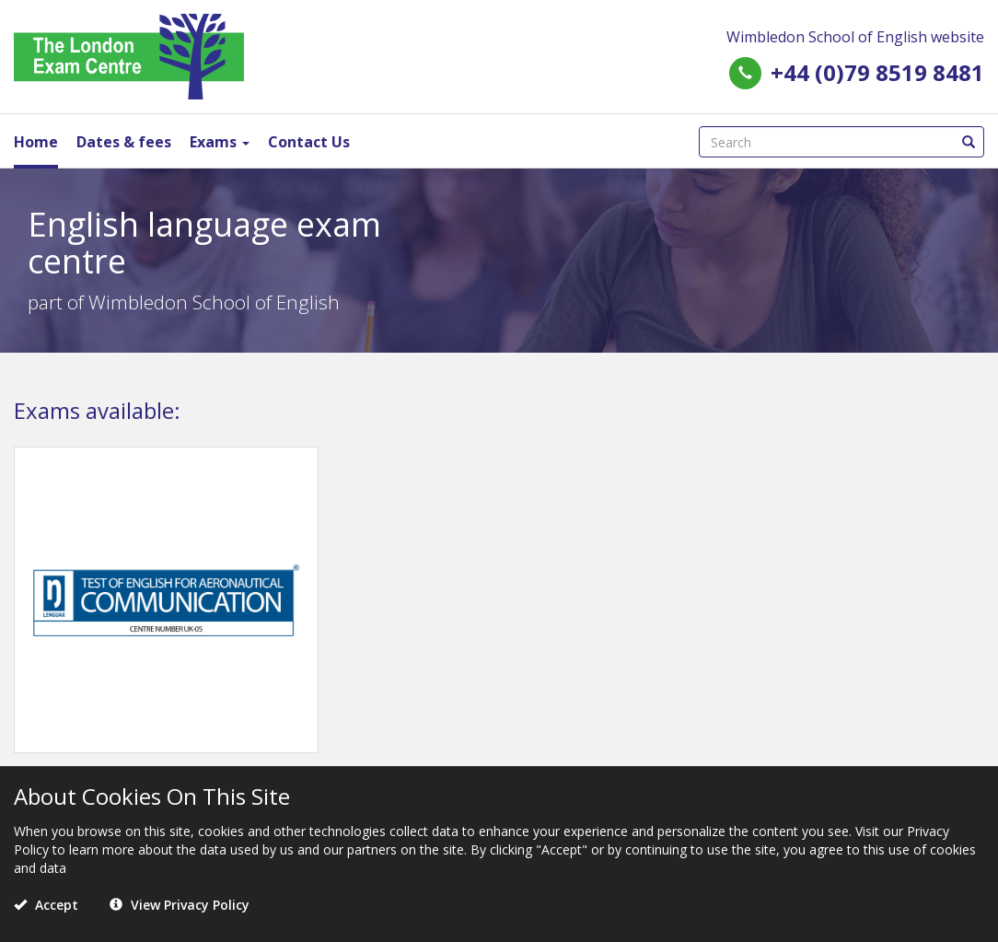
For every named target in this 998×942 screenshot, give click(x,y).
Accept (46, 904)
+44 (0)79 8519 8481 (877, 72)
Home (36, 142)
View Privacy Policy (180, 904)
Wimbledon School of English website (855, 37)
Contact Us (309, 142)
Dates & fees (123, 142)
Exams (220, 142)
